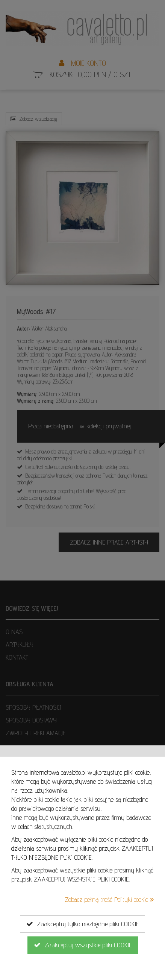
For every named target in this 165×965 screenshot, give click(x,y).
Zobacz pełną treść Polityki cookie (109, 899)
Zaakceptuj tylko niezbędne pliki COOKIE (82, 924)
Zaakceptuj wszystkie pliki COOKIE (83, 945)
